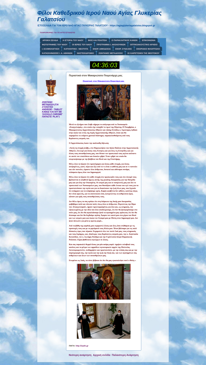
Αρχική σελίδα (101, 355)
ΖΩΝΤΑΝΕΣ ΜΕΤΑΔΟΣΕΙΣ (111, 53)
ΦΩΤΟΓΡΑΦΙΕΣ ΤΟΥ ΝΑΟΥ (54, 44)
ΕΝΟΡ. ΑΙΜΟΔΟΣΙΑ (102, 49)
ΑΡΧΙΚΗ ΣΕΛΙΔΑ (50, 40)
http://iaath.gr (82, 346)
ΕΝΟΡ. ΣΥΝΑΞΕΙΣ (123, 49)
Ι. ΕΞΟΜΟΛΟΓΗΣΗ (50, 49)
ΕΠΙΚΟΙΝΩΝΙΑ (148, 40)
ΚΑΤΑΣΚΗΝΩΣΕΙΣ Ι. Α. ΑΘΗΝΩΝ (57, 53)
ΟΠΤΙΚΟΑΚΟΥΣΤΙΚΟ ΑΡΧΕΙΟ (143, 44)
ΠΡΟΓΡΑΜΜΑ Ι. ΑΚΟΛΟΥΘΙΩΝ (111, 44)
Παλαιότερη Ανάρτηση (125, 355)
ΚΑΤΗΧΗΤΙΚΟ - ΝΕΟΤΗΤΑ (76, 49)
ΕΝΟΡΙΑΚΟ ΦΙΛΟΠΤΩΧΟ (148, 49)
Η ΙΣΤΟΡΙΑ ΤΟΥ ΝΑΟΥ (73, 40)
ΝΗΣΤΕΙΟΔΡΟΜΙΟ (85, 53)
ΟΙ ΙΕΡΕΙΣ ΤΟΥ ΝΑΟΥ (82, 44)
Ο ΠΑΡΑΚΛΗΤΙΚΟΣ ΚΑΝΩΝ (124, 40)
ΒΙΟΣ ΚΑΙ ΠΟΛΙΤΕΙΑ (97, 40)
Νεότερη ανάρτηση (80, 355)
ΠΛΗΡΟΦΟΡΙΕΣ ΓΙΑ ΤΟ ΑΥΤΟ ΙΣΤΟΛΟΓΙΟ (57, 33)
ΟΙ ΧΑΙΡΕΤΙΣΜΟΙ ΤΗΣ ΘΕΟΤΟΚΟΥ (143, 53)
